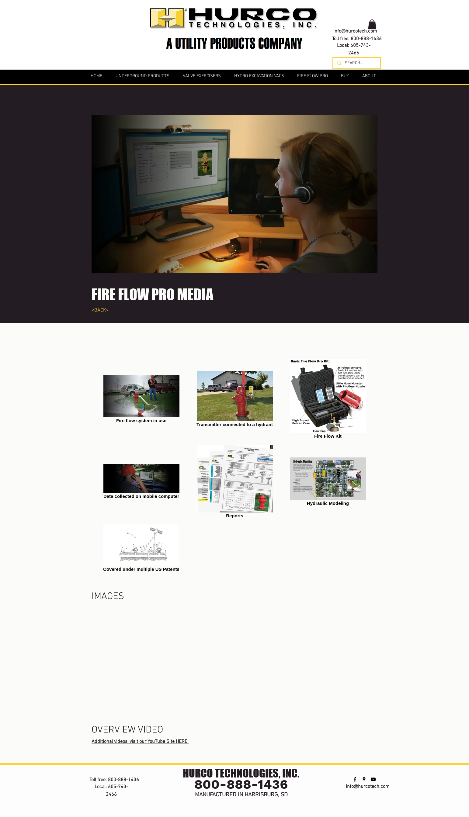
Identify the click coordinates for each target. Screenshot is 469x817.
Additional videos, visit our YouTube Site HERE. (140, 742)
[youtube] (362, 13)
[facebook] (344, 13)
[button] (372, 24)
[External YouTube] (234, 644)
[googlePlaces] (353, 13)
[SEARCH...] (356, 63)
